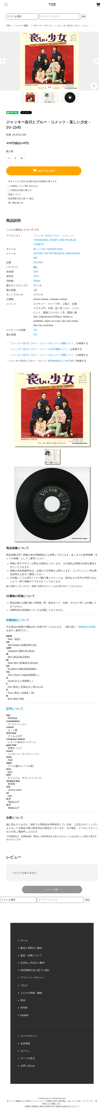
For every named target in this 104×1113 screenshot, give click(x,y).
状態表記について (17, 620)
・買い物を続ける (14, 202)
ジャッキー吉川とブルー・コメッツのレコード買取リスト (42, 355)
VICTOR (37, 253)
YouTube (69, 360)
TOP (8, 25)
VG (35, 330)
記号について (14, 708)
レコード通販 (22, 25)
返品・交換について (31, 955)
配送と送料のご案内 (31, 948)
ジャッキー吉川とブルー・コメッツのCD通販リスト (39, 349)
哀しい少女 (39, 249)
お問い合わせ (27, 1065)
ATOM (23, 1007)
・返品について (13, 194)
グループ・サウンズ (42, 25)
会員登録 (25, 1043)
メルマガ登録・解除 (31, 993)
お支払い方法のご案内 (32, 962)
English (24, 1015)
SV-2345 (38, 262)
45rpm (36, 281)
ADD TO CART (44, 170)
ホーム (24, 940)
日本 (35, 271)
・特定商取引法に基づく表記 (20, 198)
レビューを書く (52, 889)
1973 (36, 276)
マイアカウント (28, 1036)
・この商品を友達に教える (18, 190)
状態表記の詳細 (86, 627)
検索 (83, 16)
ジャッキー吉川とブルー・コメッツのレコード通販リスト (42, 343)
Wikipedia (55, 360)
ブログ (24, 985)
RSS (22, 1000)
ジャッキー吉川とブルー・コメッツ (52, 235)
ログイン (25, 1051)
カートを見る (27, 1058)
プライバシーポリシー (32, 977)
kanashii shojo (55, 249)
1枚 (35, 290)
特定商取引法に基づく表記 (34, 970)
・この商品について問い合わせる (22, 186)
